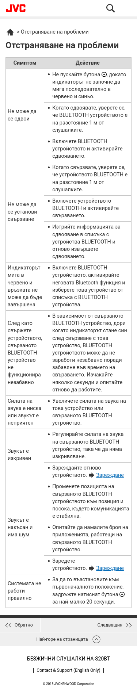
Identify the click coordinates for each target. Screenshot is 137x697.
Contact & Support (68, 670)
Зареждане (110, 475)
